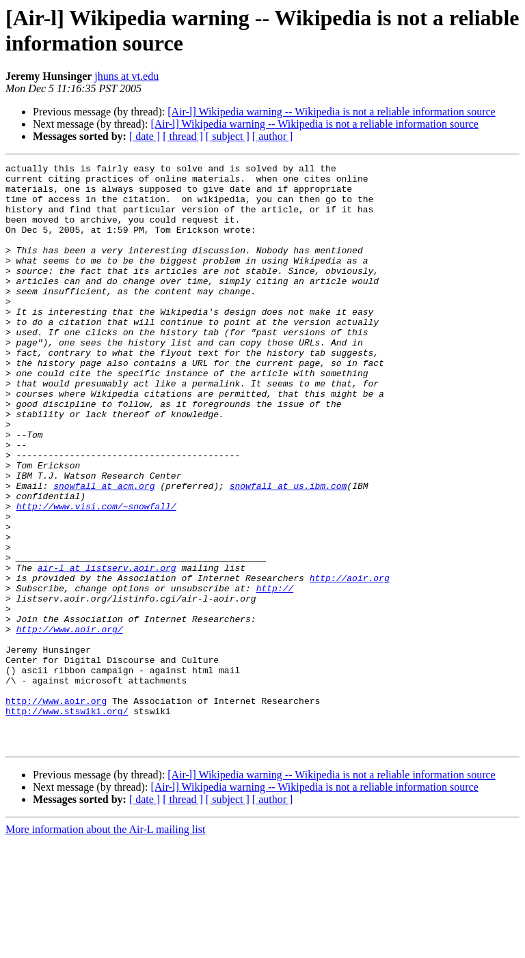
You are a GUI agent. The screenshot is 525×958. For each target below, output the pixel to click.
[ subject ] (228, 136)
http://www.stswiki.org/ (66, 821)
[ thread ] (183, 136)
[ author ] (272, 136)
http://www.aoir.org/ (69, 723)
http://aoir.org (350, 662)
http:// (275, 674)
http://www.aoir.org (56, 809)
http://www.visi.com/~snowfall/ (96, 575)
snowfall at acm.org (103, 551)
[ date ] (144, 136)
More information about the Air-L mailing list (105, 946)
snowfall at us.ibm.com (288, 551)
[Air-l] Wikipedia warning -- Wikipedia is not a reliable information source (331, 111)
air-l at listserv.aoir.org (107, 649)
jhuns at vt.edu (126, 76)
